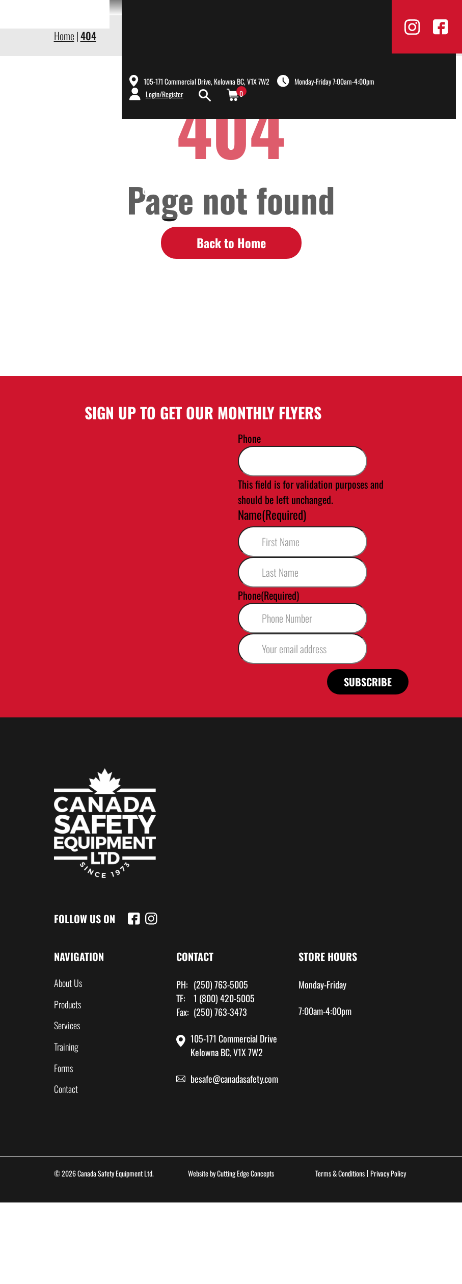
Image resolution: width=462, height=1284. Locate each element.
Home (154, 172)
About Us (207, 172)
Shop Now (410, 146)
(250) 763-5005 (221, 984)
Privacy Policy (388, 1173)
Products (271, 172)
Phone (249, 438)
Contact (160, 190)
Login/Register (164, 94)
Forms (63, 1068)
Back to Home (231, 242)
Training (395, 172)
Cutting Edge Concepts (245, 1173)
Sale (210, 190)
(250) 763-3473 (220, 1012)
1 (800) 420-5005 (224, 998)
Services (335, 172)
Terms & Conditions (340, 1173)
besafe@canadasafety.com (234, 1078)
